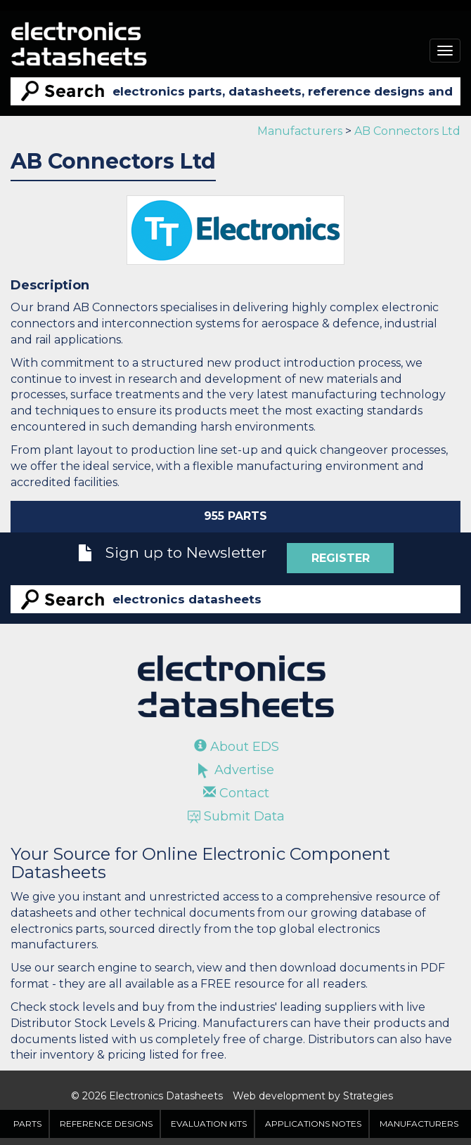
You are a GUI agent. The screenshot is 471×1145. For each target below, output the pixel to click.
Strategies (368, 1096)
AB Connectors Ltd (407, 131)
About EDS (236, 746)
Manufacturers (299, 131)
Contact (236, 793)
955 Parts (235, 516)
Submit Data (236, 816)
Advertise (236, 770)
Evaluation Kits (209, 1123)
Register (340, 558)
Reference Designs (106, 1123)
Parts (27, 1123)
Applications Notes (313, 1123)
